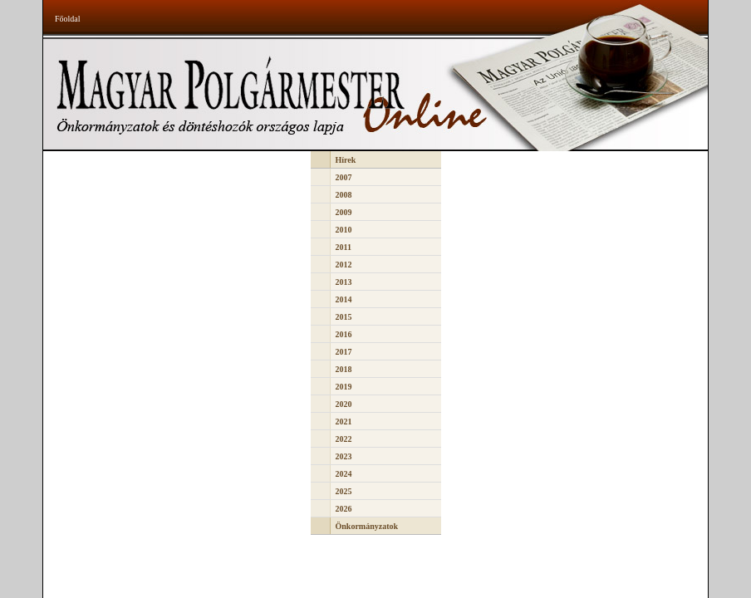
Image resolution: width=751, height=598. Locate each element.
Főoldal (68, 18)
